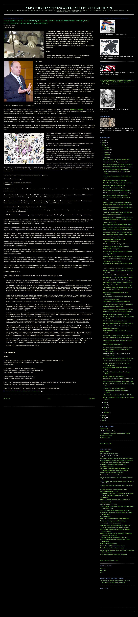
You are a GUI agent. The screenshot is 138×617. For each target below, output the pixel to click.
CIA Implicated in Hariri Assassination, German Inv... (117, 190)
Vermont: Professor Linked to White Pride (111, 472)
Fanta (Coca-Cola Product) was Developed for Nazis (114, 518)
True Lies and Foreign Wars (111, 299)
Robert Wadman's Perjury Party (109, 560)
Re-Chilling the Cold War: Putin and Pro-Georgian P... (118, 311)
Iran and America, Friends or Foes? (113, 214)
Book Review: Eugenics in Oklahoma (113, 237)
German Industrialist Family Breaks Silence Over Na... (118, 309)
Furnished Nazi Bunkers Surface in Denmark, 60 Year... (118, 358)
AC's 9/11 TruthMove (106, 435)
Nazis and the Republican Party (109, 453)
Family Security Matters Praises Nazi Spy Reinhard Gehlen (116, 458)
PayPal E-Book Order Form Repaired (113, 376)
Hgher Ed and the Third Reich (108, 504)
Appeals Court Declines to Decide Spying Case (116, 246)
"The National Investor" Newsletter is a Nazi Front (113, 537)
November (107, 149)
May (105, 407)
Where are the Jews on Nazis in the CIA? (114, 388)
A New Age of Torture (109, 254)
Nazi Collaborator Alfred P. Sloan (109, 491)
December (107, 147)
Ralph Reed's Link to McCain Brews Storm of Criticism (118, 277)
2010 (103, 140)
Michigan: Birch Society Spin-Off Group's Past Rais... (117, 232)
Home (49, 399)
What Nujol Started (105, 502)
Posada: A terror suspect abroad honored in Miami (117, 296)
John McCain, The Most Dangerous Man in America (117, 256)
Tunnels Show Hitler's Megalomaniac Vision (115, 162)
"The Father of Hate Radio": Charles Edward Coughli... (118, 193)
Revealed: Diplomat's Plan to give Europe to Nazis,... (117, 167)
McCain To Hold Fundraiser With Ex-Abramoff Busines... (118, 323)
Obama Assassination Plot (110, 209)
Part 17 (102, 572)
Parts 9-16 (103, 570)
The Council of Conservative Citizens (110, 523)
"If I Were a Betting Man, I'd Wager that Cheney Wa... (118, 337)
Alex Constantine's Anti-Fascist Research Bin (69, 8)
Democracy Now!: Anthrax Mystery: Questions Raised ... (118, 378)
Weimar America (104, 451)
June (105, 405)
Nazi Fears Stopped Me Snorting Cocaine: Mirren (116, 159)
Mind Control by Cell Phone (110, 328)
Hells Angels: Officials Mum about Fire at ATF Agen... (117, 280)
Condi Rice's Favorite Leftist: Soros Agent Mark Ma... (117, 212)
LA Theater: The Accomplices (111, 249)
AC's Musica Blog (105, 437)
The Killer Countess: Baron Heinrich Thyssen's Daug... (118, 304)
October (106, 152)
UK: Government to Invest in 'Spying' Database (116, 244)
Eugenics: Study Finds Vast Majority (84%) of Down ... (118, 204)
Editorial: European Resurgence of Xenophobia (116, 314)
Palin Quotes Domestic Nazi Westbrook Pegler (113, 464)
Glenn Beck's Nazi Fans (106, 466)
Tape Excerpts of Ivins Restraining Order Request (117, 361)
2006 (103, 418)
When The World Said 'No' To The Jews (114, 290)
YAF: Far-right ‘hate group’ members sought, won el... (118, 287)
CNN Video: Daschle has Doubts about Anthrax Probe (118, 381)
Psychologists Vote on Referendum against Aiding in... (118, 285)
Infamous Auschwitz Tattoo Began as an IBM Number (114, 499)
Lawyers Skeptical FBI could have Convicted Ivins (117, 326)
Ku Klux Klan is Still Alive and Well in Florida (112, 546)
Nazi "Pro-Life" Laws (105, 443)
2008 (103, 145)
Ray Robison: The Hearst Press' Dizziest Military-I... (117, 227)
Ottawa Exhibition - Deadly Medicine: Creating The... (117, 202)
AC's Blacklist (104, 429)
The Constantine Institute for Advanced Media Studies (115, 433)
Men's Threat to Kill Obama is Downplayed (115, 180)
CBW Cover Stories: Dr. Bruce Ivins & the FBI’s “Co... (118, 395)
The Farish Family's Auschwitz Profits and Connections (115, 510)
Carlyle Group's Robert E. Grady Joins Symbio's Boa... (118, 268)
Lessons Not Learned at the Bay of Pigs (114, 185)
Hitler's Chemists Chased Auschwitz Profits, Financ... (117, 224)
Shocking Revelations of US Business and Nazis (113, 489)
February (106, 412)
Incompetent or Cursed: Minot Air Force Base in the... (118, 282)
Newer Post (7, 399)
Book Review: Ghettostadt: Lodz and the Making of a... (118, 259)
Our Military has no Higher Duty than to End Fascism (117, 234)
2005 (103, 420)
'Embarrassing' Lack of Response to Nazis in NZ (116, 301)
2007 (103, 415)
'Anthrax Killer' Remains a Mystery (112, 261)
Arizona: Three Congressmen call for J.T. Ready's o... (118, 251)
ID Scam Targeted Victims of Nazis (112, 344)
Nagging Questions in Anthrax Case (113, 306)
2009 (103, 142)
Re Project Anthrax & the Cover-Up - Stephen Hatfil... (117, 207)
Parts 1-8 (102, 568)
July (105, 402)
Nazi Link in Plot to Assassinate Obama (114, 188)
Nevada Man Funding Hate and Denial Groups (113, 521)
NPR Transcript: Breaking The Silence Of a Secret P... (118, 164)
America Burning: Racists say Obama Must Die (116, 169)
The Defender (104, 497)
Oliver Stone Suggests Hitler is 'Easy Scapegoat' (113, 554)
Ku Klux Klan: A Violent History (108, 543)
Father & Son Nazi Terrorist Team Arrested (111, 548)
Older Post (92, 399)
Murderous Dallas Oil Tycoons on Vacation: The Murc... (118, 275)
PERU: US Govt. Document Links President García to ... (118, 229)
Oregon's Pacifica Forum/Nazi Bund (110, 456)
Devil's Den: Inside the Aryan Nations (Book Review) (117, 183)
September (107, 154)
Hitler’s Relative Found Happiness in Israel (115, 321)
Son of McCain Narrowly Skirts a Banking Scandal (117, 219)
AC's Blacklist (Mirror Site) (107, 431)
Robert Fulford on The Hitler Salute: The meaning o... (117, 217)
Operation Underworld (109, 222)
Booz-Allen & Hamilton (76, 109)
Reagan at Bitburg (105, 516)
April (105, 410)
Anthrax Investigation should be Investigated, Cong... (117, 347)
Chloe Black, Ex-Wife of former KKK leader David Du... (118, 335)
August (106, 157)
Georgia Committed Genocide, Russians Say (115, 195)
